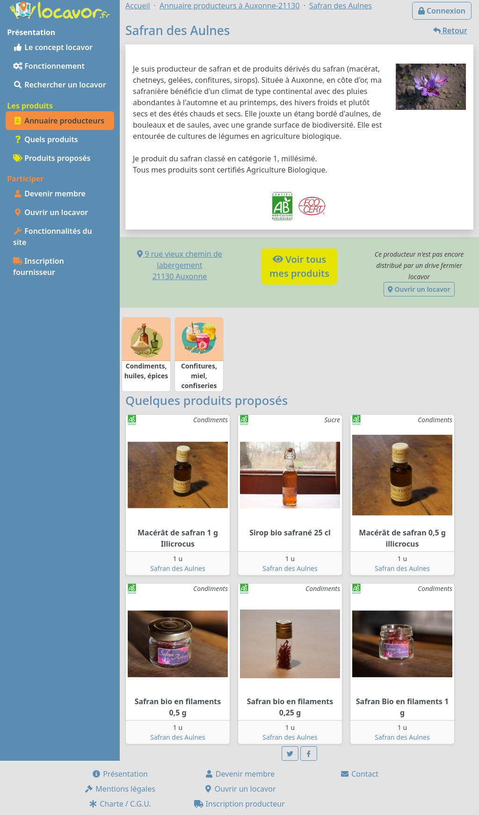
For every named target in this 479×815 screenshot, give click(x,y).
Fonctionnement (49, 66)
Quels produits (45, 139)
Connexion (441, 11)
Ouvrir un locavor (50, 212)
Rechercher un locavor (59, 84)
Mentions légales (119, 789)
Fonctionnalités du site (52, 236)
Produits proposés (51, 158)
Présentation (120, 774)
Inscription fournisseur (38, 266)
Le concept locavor (53, 47)
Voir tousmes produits (299, 266)
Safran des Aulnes (177, 568)
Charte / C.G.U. (119, 804)
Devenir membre (49, 193)
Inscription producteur (239, 804)
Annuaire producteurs (58, 120)
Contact (359, 774)
